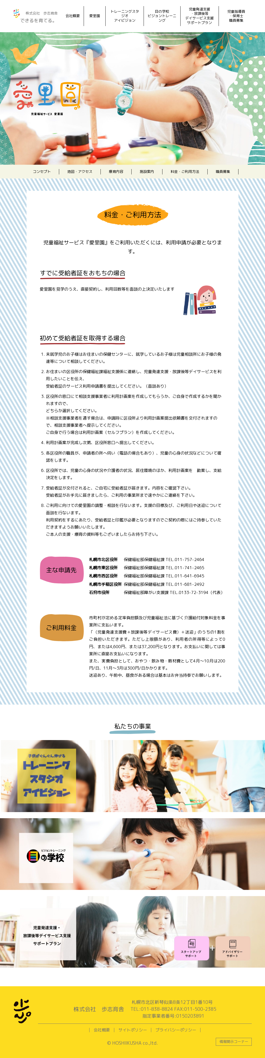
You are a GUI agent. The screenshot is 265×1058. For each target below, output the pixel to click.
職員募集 (223, 171)
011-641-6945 (189, 576)
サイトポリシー (132, 1030)
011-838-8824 (157, 1009)
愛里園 (94, 15)
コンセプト (42, 171)
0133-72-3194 (193, 592)
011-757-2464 (189, 559)
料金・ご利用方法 (185, 171)
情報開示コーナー (234, 1041)
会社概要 (73, 15)
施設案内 (147, 171)
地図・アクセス (79, 171)
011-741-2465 (189, 567)
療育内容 (116, 171)
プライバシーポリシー (175, 1030)
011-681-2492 (189, 584)
